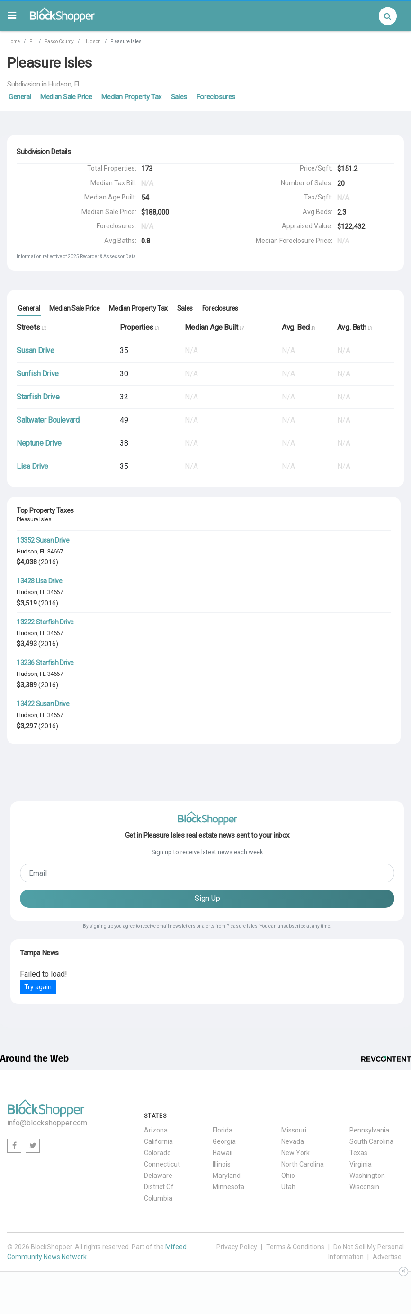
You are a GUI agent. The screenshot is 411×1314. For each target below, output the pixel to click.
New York (295, 1153)
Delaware (158, 1175)
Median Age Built (214, 327)
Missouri (293, 1130)
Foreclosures (216, 97)
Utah (288, 1187)
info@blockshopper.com (47, 1122)
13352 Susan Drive (43, 540)
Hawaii (222, 1153)
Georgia (224, 1141)
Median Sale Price (66, 97)
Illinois (222, 1164)
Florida (222, 1130)
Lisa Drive (32, 466)
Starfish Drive (38, 396)
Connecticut (162, 1164)
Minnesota (228, 1187)
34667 (55, 551)
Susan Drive (35, 350)
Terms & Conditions (295, 1247)
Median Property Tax (131, 97)
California (158, 1141)
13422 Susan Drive (43, 704)
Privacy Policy (236, 1247)
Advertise (387, 1257)
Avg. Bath (354, 327)
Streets (31, 327)
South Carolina (371, 1141)
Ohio (288, 1175)
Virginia (360, 1164)
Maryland (227, 1175)
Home (13, 41)
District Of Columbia (159, 1192)
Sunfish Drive (38, 373)
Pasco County (59, 41)
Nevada (292, 1141)
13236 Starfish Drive (45, 662)
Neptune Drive (39, 443)
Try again (38, 987)
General (20, 97)
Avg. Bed (298, 327)
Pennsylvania (369, 1130)
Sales (179, 97)
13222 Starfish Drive (45, 622)
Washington (367, 1175)
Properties (139, 327)
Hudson (92, 41)
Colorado (157, 1153)
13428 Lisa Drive (40, 581)
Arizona (156, 1130)
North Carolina (302, 1164)
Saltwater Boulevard (48, 419)
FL (32, 41)
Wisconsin (364, 1187)
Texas (358, 1153)
